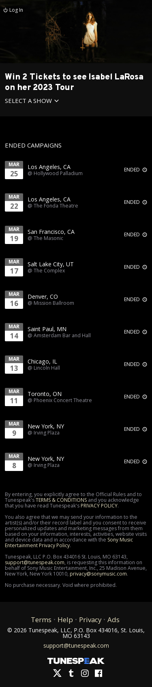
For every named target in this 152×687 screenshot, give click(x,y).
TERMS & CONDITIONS (61, 500)
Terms (41, 619)
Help (65, 619)
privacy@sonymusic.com (98, 573)
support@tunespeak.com (34, 562)
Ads (113, 619)
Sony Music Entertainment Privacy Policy (69, 542)
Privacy (90, 619)
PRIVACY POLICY (99, 505)
